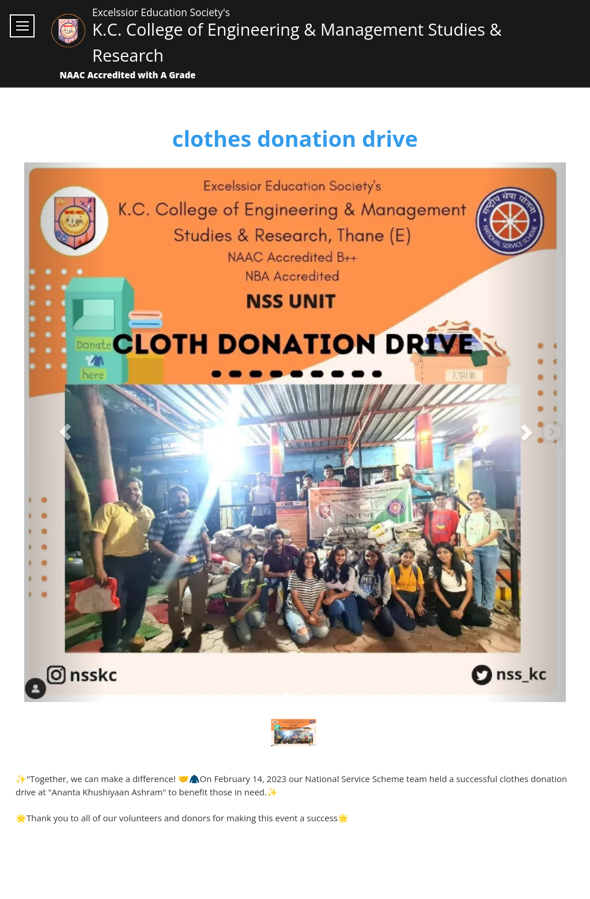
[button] (64, 432)
